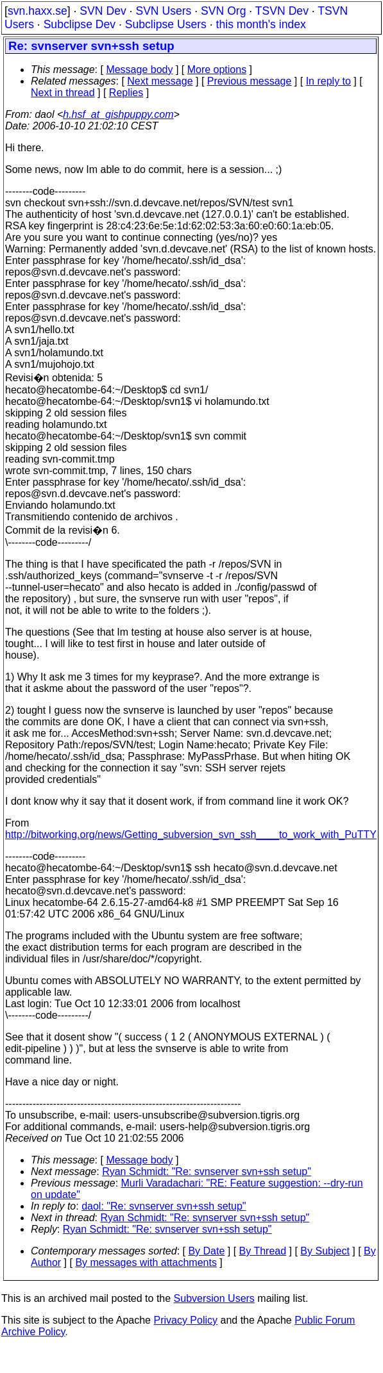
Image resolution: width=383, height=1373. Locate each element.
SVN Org (223, 10)
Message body (139, 69)
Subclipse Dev (79, 24)
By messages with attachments (146, 1262)
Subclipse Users (166, 24)
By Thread (263, 1251)
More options (217, 69)
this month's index (261, 24)
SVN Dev (103, 10)
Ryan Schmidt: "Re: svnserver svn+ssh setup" (206, 1171)
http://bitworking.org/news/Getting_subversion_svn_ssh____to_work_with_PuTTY (191, 834)
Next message (159, 81)
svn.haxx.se (37, 10)
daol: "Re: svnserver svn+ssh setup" (163, 1206)
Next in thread (63, 92)
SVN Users (163, 10)
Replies (126, 92)
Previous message (249, 81)
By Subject (324, 1251)
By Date (206, 1251)
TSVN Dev (282, 10)
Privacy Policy (185, 1320)
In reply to (328, 81)
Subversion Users (214, 1298)
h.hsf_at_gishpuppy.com (118, 114)
